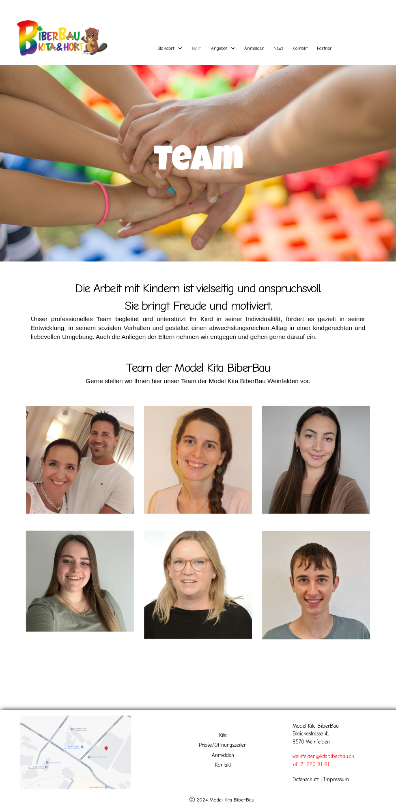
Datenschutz (306, 779)
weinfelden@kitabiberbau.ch (323, 756)
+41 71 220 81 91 (311, 764)
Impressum (336, 779)
